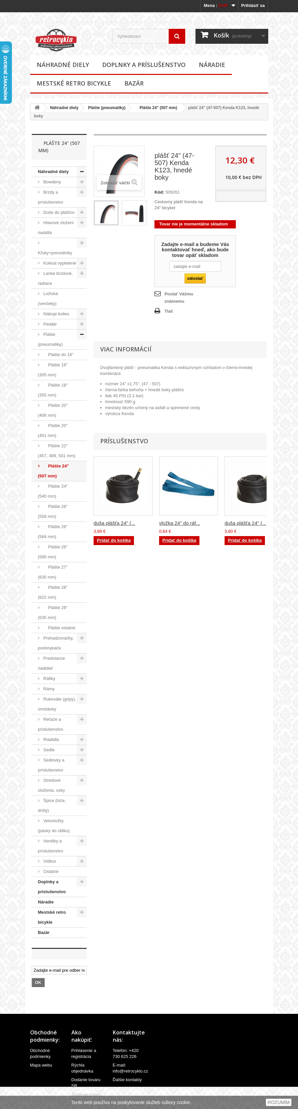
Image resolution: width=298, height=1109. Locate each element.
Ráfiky (49, 678)
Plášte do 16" (58, 354)
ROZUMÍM (279, 1102)
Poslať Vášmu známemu (178, 297)
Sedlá (48, 749)
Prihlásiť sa (253, 5)
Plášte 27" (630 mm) (53, 572)
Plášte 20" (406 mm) (53, 410)
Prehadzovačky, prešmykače (56, 643)
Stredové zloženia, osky (51, 785)
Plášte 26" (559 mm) (53, 511)
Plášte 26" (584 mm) (53, 531)
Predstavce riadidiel (51, 663)
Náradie (212, 65)
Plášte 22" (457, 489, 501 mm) (56, 450)
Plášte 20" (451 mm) (53, 430)
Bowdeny (51, 181)
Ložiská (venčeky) (48, 298)
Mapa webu (41, 1065)
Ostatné (50, 871)
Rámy (48, 688)
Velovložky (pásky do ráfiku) (54, 825)
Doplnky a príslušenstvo (144, 65)
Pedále (49, 324)
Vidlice (49, 861)
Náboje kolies (55, 313)
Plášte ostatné (58, 627)
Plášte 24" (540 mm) (53, 491)
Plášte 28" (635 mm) (53, 612)
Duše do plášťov (58, 212)
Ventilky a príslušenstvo (51, 845)
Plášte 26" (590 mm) (53, 551)
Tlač (168, 311)
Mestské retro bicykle (74, 83)
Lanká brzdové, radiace (55, 278)
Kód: (159, 192)
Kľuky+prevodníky (55, 252)
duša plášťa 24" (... (114, 523)
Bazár (134, 83)
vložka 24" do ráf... (179, 523)
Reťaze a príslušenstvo (51, 724)
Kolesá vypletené (59, 263)
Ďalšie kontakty (127, 1079)
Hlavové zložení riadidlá (56, 227)
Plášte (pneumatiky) (106, 107)
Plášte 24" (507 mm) (156, 107)
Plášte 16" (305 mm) (53, 369)
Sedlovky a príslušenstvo (51, 765)
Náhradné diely (63, 65)
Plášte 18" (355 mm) (53, 390)
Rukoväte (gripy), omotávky (57, 704)
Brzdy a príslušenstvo (51, 197)
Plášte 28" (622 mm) (53, 592)
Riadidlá (50, 739)
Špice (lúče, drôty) (52, 805)
